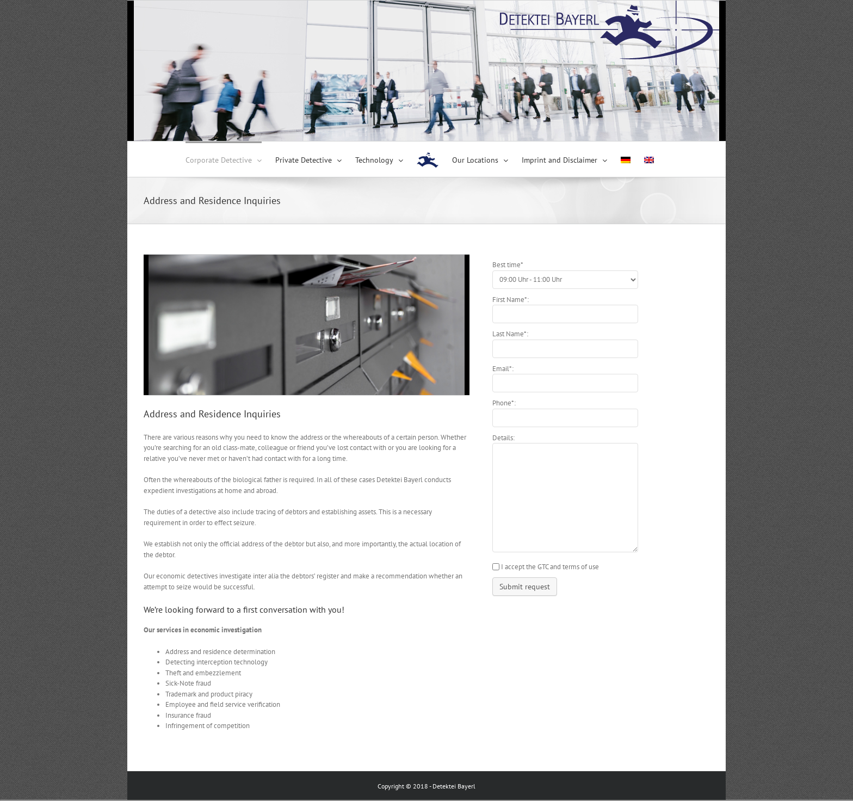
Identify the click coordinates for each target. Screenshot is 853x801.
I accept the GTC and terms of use (550, 566)
